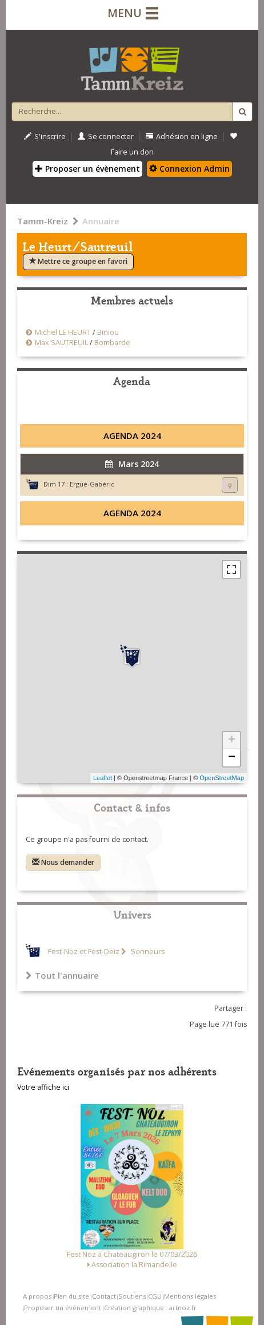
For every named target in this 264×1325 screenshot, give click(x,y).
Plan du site (71, 1296)
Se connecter (106, 136)
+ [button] (231, 740)
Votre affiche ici (43, 1087)
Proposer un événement (62, 1307)
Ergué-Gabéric (92, 484)
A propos (37, 1296)
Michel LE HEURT (63, 332)
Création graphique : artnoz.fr (150, 1307)
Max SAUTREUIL (61, 342)
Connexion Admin (189, 168)
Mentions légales (190, 1296)
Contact (104, 1296)
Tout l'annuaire (62, 975)
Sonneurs (147, 951)
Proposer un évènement (87, 168)
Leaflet (102, 777)
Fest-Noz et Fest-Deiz (83, 951)
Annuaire (100, 221)
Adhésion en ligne (182, 136)
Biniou (108, 332)
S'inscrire (45, 136)
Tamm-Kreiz (42, 221)
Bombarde (112, 342)
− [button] (231, 757)
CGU (155, 1296)
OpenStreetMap (221, 777)
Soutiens (132, 1296)
